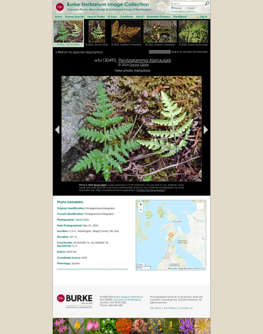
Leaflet (172, 268)
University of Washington (127, 299)
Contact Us (186, 308)
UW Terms (155, 308)
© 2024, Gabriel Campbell (126, 44)
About (139, 16)
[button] (171, 235)
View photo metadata (132, 70)
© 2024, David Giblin (68, 44)
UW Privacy (170, 308)
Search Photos (96, 16)
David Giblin (139, 65)
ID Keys (112, 16)
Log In (203, 16)
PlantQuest (179, 16)
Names (177, 8)
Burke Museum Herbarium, (129, 296)
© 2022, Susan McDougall (193, 44)
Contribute (126, 16)
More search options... (184, 11)
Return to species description (80, 52)
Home (58, 16)
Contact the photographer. (151, 190)
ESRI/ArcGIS (199, 268)
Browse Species (74, 16)
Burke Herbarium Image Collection (108, 4)
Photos (190, 8)
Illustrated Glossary (158, 16)
